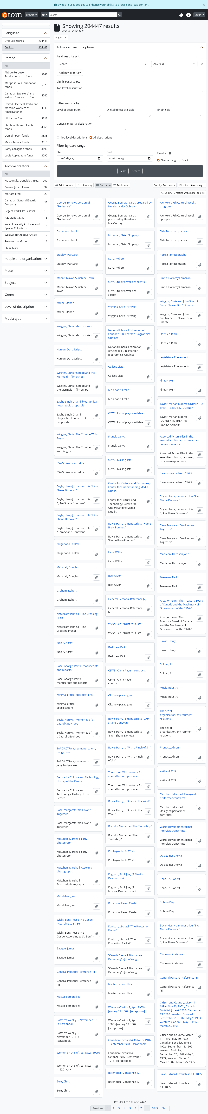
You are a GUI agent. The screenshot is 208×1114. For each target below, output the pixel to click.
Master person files (120, 984)
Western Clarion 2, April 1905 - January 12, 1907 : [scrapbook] (126, 1009)
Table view (121, 185)
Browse (30, 14)
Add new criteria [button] (69, 72)
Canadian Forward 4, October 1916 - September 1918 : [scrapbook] (129, 1042)
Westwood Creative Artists (26, 235)
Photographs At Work (121, 851)
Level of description (19, 306)
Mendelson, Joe (66, 896)
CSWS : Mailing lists (119, 460)
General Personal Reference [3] (179, 977)
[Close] (204, 4)
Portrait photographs (173, 254)
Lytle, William (116, 552)
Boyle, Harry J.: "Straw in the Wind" (129, 801)
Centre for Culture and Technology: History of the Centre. (78, 779)
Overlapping (168, 160)
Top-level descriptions (74, 137)
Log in (198, 14)
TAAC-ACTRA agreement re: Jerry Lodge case (76, 750)
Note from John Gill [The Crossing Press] (77, 616)
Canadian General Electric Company (26, 202)
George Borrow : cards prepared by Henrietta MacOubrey (130, 204)
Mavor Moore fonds (26, 143)
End (109, 152)
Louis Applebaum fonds (26, 156)
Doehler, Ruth (168, 334)
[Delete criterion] (202, 64)
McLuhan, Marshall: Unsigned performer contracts (178, 796)
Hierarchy (85, 185)
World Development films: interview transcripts (176, 828)
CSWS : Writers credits (70, 463)
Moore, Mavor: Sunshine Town (75, 278)
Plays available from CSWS (176, 473)
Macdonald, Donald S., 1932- (26, 181)
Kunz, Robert (116, 258)
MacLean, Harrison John (174, 554)
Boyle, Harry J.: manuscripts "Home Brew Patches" (129, 525)
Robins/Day (167, 902)
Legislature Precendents (175, 357)
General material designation (74, 123)
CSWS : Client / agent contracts (127, 670)
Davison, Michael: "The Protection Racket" (128, 928)
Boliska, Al (166, 664)
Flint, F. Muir (167, 380)
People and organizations (24, 258)
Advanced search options (76, 47)
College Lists (115, 366)
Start (60, 152)
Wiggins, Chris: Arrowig (122, 307)
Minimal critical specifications (75, 695)
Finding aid (163, 109)
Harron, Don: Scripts (69, 349)
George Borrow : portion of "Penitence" (73, 204)
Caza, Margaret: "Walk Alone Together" (177, 527)
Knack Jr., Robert (170, 879)
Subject (10, 282)
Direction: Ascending (191, 185)
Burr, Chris (63, 1081)
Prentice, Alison (169, 747)
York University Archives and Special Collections (26, 226)
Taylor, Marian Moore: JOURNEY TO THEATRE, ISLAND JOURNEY (181, 406)
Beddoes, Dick (116, 647)
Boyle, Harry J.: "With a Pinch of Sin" (129, 747)
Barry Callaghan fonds (26, 149)
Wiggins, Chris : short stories (74, 326)
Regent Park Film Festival (26, 211)
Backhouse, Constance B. (123, 1073)
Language (12, 33)
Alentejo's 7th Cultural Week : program (178, 204)
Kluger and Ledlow (68, 544)
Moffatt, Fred (26, 194)
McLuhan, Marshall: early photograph (72, 840)
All (6, 66)
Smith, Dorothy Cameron (175, 278)
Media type (13, 318)
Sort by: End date (163, 185)
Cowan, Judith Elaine (26, 188)
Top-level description (69, 88)
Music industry (169, 687)
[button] (181, 14)
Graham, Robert (67, 590)
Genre (9, 294)
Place (9, 270)
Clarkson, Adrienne (171, 954)
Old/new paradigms (120, 695)
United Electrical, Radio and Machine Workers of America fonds (26, 108)
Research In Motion (26, 242)
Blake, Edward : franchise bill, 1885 (181, 1074)
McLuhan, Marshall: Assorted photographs (74, 869)
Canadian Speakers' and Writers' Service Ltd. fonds (26, 95)
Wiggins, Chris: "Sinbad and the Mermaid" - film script (76, 374)
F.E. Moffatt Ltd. (26, 218)
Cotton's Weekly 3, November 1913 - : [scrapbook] (78, 1022)
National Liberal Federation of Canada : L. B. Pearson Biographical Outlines (129, 334)
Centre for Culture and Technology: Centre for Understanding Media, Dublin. (129, 487)
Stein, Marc (26, 248)
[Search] (82, 14)
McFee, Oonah (65, 303)
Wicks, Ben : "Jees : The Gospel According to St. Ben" (75, 921)
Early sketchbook (67, 231)
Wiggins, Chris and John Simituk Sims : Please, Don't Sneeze (179, 303)
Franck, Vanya (116, 436)
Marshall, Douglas (68, 567)
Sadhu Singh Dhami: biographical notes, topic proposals (77, 403)
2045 (155, 1108)
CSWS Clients (168, 771)
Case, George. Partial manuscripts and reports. (77, 668)
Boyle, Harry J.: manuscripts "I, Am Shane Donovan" (77, 488)
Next (165, 1108)
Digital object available (120, 109)
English (26, 48)
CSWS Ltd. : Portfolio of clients (126, 282)
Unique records (26, 41)
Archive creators (17, 166)
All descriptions (102, 137)
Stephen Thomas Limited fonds (26, 127)
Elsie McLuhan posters (173, 231)
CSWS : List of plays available (125, 413)
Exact (185, 160)
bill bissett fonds (26, 119)
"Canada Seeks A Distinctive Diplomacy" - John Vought (125, 957)
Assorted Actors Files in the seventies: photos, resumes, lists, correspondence (180, 440)
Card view (103, 185)
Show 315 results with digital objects (183, 192)
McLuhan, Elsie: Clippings (123, 235)
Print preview (64, 185)
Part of (10, 58)
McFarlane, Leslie (118, 390)
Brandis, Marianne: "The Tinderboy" (130, 826)
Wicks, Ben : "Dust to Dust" (124, 624)
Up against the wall (171, 855)
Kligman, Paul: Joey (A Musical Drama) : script (126, 876)
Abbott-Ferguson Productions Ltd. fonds (26, 74)
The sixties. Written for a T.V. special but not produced (125, 774)
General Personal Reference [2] (127, 599)
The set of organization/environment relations (176, 714)
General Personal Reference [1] (76, 972)
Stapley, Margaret (67, 254)
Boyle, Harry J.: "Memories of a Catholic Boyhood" (75, 721)
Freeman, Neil (168, 577)
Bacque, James (65, 948)
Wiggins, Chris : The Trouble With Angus (77, 436)
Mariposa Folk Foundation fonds (26, 85)
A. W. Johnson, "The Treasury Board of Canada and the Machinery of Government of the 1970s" (181, 604)
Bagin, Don (115, 575)
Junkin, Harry (168, 641)
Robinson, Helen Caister (123, 903)
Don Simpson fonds (26, 136)
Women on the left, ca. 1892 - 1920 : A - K (78, 1054)
